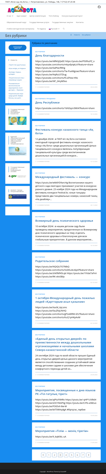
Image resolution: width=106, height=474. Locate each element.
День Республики (47, 102)
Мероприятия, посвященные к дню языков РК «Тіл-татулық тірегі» (65, 392)
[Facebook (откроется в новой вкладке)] (99, 7)
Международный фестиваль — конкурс (62, 177)
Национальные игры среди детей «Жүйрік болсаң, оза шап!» (16, 96)
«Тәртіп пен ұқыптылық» (17, 65)
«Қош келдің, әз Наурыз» (17, 68)
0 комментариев (43, 87)
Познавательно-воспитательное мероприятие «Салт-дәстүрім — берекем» (16, 87)
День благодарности (49, 55)
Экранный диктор (17, 47)
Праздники (50, 99)
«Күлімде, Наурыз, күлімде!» (15, 73)
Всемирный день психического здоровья (64, 220)
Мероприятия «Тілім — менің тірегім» (61, 431)
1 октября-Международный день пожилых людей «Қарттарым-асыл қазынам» (65, 300)
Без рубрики (40, 52)
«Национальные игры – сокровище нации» (17, 79)
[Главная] (71, 35)
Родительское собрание (52, 261)
